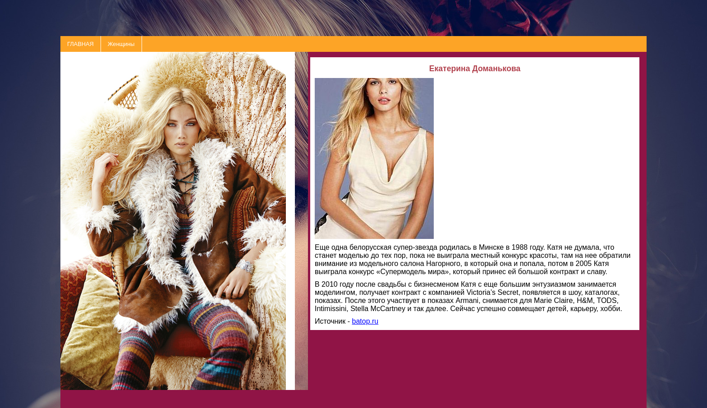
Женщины (121, 44)
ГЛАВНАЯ (80, 44)
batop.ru (365, 321)
